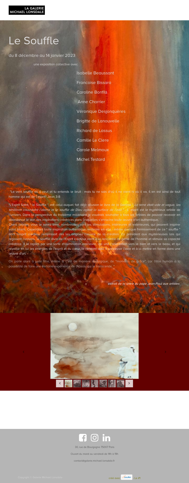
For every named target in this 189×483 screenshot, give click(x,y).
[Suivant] (165, 352)
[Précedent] (23, 352)
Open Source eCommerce (156, 478)
